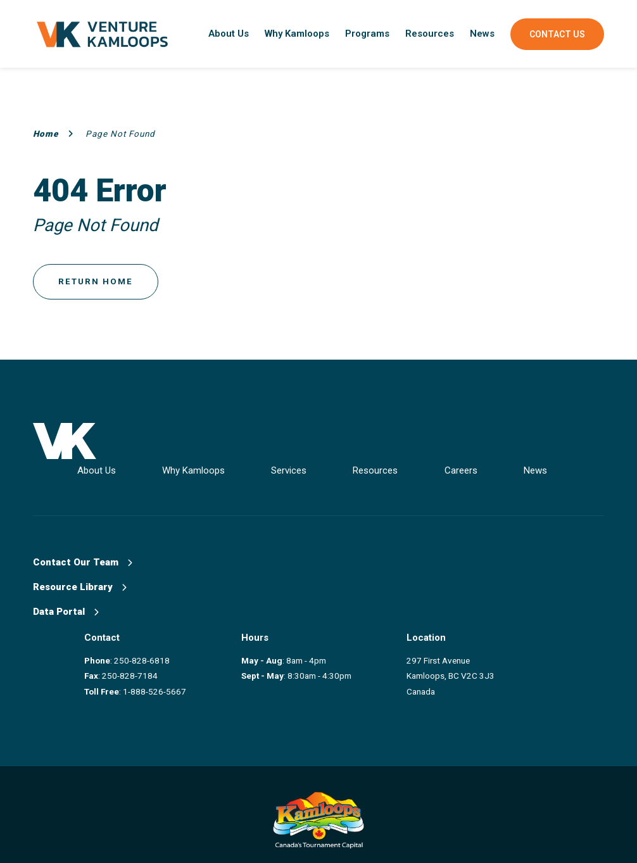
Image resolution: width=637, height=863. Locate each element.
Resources (429, 33)
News (482, 33)
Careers (494, 467)
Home (53, 134)
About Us (228, 33)
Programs (367, 33)
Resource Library (80, 584)
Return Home (96, 282)
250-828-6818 (149, 653)
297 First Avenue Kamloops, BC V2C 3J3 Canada (466, 669)
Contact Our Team (82, 559)
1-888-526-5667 (162, 684)
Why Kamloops (297, 33)
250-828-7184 (137, 669)
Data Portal (66, 609)
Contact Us (557, 34)
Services (309, 467)
